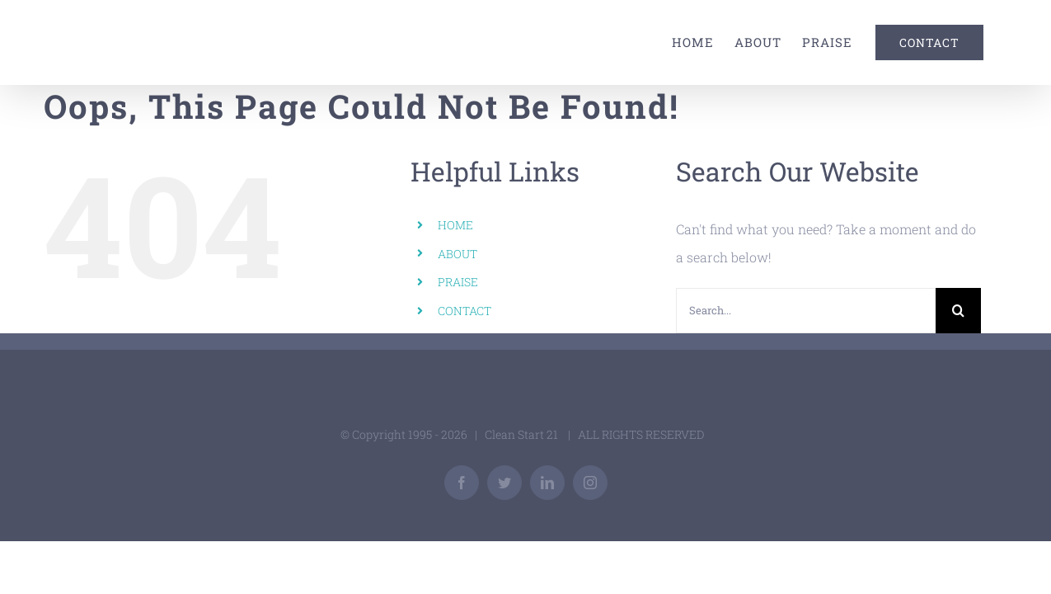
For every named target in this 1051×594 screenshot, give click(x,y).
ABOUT (457, 254)
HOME (455, 225)
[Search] (958, 310)
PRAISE (458, 282)
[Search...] (806, 310)
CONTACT (464, 310)
